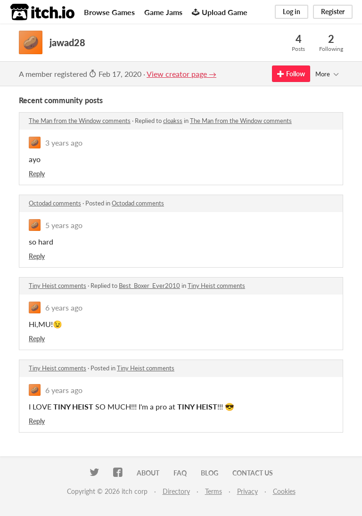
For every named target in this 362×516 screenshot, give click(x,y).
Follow (291, 74)
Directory (176, 491)
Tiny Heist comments (57, 285)
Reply (37, 174)
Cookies (284, 491)
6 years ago (63, 307)
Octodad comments (55, 203)
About (148, 473)
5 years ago (63, 225)
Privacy (247, 491)
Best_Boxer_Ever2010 (149, 285)
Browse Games (109, 12)
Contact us (252, 473)
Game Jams (163, 12)
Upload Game (219, 12)
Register (333, 12)
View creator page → (181, 73)
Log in (291, 12)
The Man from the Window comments (80, 120)
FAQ (180, 473)
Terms (213, 491)
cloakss (172, 120)
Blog (209, 473)
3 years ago (63, 142)
